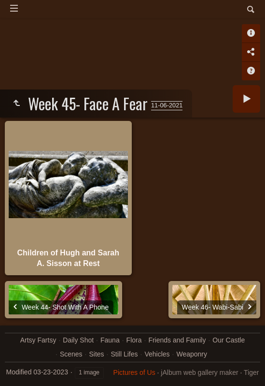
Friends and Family (177, 340)
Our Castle (228, 340)
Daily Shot (78, 340)
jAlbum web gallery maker (199, 372)
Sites (96, 354)
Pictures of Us (134, 372)
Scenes (71, 354)
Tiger (251, 372)
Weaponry (191, 354)
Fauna (110, 340)
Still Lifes (124, 354)
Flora (134, 340)
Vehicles (156, 354)
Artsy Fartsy (38, 340)
